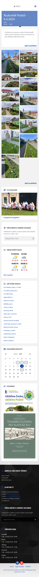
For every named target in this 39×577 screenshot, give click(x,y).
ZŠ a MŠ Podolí (8, 294)
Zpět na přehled (30, 46)
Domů (5, 24)
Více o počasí (8, 275)
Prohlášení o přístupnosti (25, 570)
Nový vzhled (21, 572)
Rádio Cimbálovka (9, 337)
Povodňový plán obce (10, 291)
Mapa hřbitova (8, 297)
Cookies (17, 570)
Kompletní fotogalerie (11, 218)
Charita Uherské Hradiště (11, 320)
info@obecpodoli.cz (12, 494)
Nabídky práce (8, 304)
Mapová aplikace (9, 340)
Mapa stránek (19, 566)
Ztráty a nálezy (8, 307)
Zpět (10, 24)
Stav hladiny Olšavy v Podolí (12, 287)
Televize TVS (7, 317)
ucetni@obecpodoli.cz (13, 496)
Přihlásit (28, 566)
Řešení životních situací (11, 327)
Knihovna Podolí (9, 301)
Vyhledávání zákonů (10, 334)
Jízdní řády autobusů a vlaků (12, 324)
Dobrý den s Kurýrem (10, 314)
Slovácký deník (8, 310)
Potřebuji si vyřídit (9, 330)
